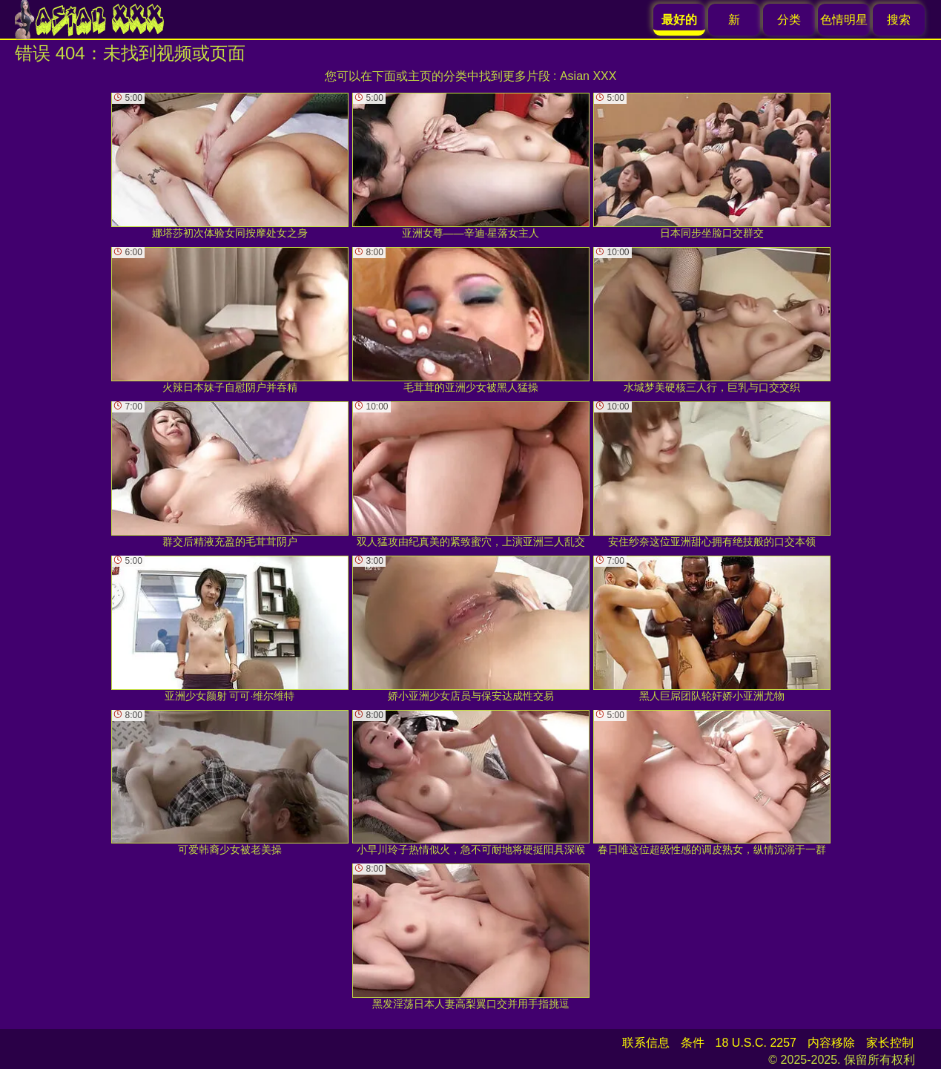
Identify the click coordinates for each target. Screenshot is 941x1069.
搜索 (899, 19)
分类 (789, 19)
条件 (692, 1042)
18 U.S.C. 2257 (756, 1042)
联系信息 (646, 1042)
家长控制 (890, 1042)
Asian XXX (588, 76)
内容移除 (831, 1042)
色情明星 (844, 19)
